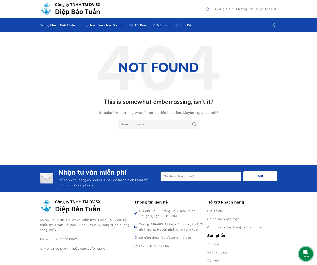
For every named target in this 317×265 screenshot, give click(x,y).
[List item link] (242, 211)
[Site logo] (70, 9)
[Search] (275, 25)
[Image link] (70, 206)
